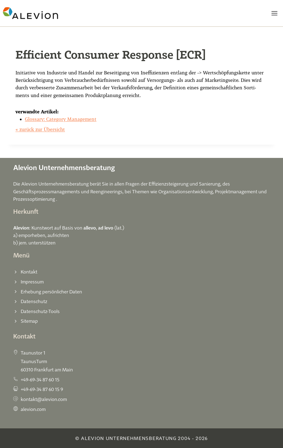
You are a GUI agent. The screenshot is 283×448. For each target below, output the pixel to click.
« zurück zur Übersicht (40, 129)
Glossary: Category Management (60, 119)
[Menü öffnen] (274, 13)
